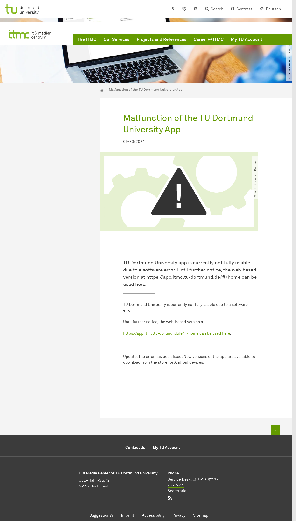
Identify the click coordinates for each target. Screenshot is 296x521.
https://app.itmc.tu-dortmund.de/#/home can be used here (176, 333)
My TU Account (246, 39)
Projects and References (161, 39)
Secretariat (178, 490)
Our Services (116, 39)
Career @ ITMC (209, 39)
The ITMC (86, 39)
